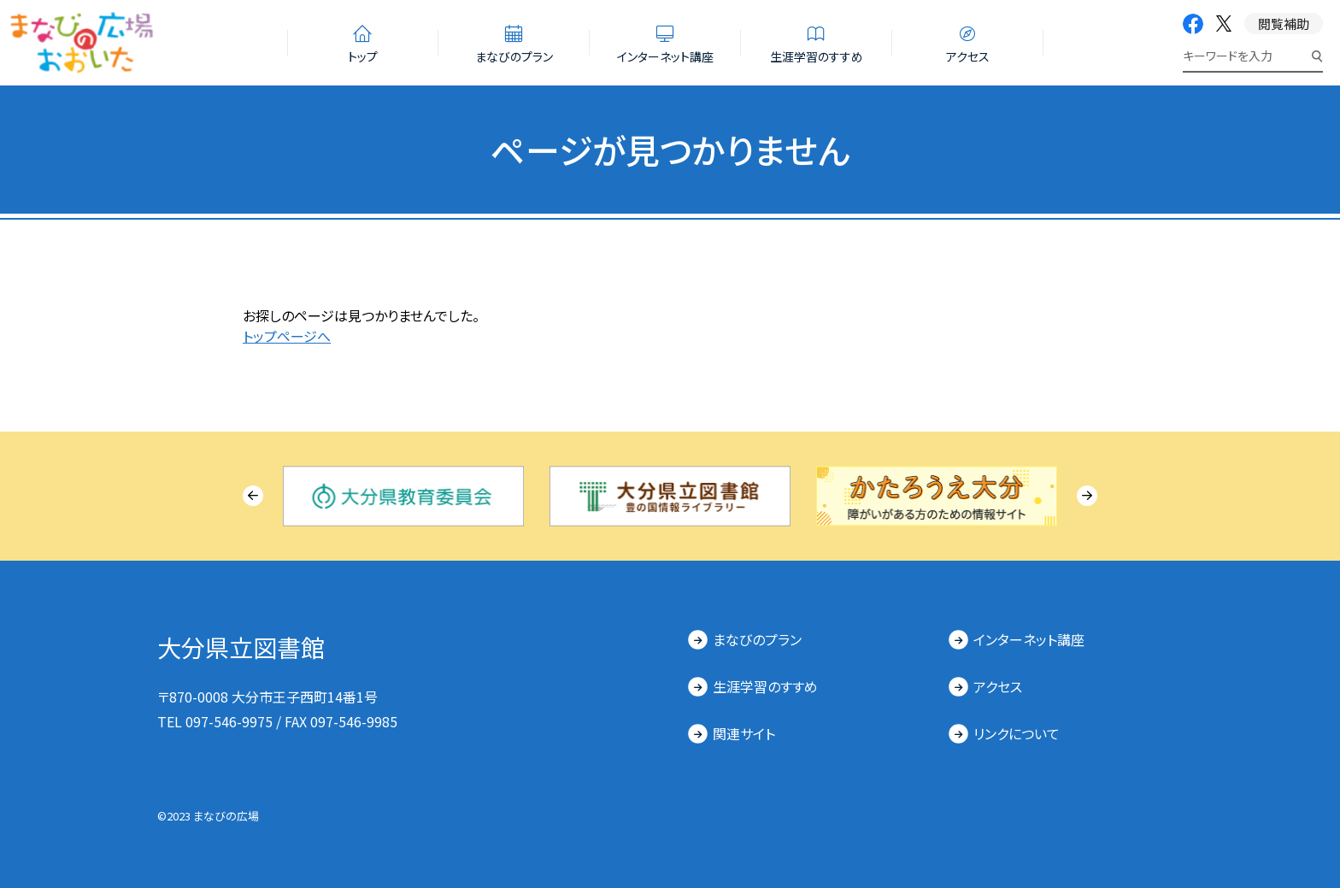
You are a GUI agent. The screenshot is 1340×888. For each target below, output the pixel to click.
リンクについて (1016, 733)
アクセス (997, 686)
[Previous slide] (253, 495)
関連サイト (744, 733)
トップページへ (287, 336)
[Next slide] (1087, 495)
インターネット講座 (1028, 639)
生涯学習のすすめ (765, 686)
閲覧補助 (1283, 23)
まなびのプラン (757, 639)
